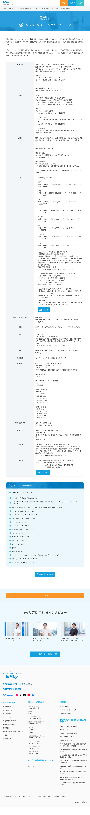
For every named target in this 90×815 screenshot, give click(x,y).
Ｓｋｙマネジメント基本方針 (42, 805)
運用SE (14, 548)
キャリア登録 (7, 722)
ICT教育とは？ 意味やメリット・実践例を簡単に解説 (73, 781)
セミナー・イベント (8, 750)
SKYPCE (42, 720)
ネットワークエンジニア (20, 540)
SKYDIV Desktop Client (42, 726)
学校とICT (31, 774)
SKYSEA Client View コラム (68, 741)
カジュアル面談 (7, 718)
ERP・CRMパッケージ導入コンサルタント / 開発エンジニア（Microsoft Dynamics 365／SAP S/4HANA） (44, 503)
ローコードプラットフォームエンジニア (25, 518)
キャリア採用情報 (65, 722)
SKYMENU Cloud (42, 745)
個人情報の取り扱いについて (11, 805)
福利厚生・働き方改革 (9, 733)
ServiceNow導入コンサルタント (23, 511)
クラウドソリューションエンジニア (23, 529)
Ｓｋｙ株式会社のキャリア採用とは (13, 740)
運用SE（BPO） (17, 551)
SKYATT (42, 736)
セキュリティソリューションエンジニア (24, 562)
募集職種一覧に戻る (46, 574)
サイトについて (27, 805)
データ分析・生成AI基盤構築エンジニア (25, 498)
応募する (45, 603)
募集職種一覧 (7, 715)
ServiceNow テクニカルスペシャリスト (25, 515)
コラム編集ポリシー (59, 805)
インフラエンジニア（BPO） (21, 537)
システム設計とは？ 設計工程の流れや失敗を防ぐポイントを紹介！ (73, 764)
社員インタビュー (8, 747)
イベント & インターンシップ (68, 718)
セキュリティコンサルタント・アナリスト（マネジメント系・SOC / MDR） (36, 555)
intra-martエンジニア (20, 522)
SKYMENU (31, 741)
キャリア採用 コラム (66, 749)
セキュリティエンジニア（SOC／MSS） (25, 559)
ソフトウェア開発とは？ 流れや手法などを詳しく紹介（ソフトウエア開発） (73, 753)
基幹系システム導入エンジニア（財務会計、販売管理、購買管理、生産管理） (37, 507)
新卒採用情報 (64, 714)
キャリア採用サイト (9, 710)
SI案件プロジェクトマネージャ (22, 493)
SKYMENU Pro (42, 761)
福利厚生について (42, 472)
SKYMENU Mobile (42, 750)
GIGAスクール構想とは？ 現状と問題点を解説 (73, 775)
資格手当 (6, 736)
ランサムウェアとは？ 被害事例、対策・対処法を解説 (73, 792)
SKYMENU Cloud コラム (67, 745)
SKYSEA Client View (42, 715)
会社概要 (6, 743)
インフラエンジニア (18, 533)
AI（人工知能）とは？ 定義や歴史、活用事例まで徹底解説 (73, 770)
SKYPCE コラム (64, 738)
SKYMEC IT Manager (42, 731)
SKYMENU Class (42, 755)
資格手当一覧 (43, 310)
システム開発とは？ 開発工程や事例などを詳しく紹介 (73, 759)
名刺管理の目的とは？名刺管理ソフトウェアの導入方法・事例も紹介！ (73, 786)
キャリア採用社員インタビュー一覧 (45, 662)
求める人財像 (7, 725)
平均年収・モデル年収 (9, 729)
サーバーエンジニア (19, 544)
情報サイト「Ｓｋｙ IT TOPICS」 (69, 734)
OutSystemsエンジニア (20, 526)
